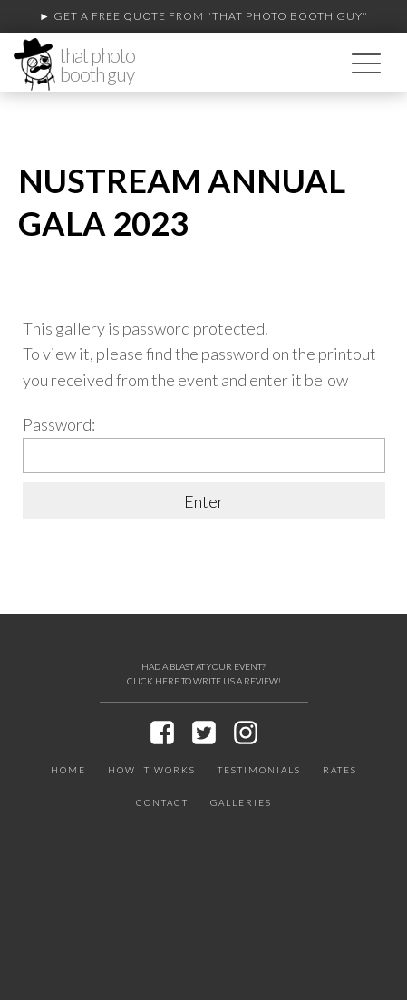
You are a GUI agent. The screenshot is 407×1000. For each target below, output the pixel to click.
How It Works (152, 769)
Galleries (241, 802)
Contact (162, 802)
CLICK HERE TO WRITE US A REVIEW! (204, 680)
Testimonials (259, 769)
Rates (340, 769)
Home (68, 769)
